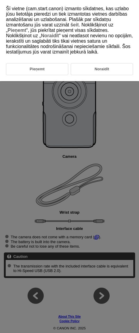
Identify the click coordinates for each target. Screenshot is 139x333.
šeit (74, 24)
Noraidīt (50, 35)
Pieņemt (16, 30)
